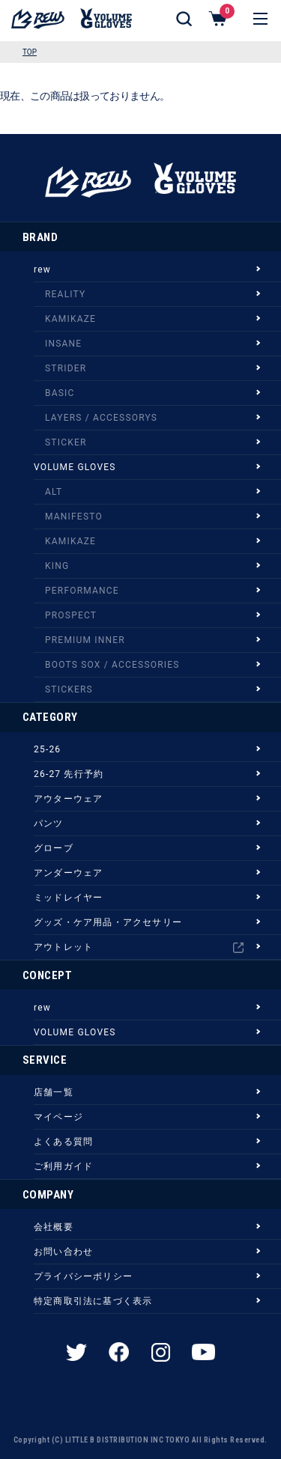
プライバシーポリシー (83, 1276)
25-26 (47, 749)
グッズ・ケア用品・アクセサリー (108, 922)
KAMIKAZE (70, 319)
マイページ (58, 1117)
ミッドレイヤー (68, 897)
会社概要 (53, 1227)
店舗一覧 (53, 1092)
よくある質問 (63, 1141)
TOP (29, 52)
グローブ (53, 848)
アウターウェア (68, 799)
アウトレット (139, 947)
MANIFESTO (74, 516)
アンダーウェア (68, 873)
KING (57, 566)
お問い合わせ (63, 1251)
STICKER (66, 442)
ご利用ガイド (63, 1166)
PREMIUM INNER (85, 640)
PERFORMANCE (82, 590)
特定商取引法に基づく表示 (93, 1301)
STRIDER (65, 368)
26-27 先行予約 (68, 774)
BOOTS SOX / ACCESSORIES (112, 665)
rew (42, 269)
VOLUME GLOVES (75, 467)
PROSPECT (71, 615)
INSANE (63, 343)
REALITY (65, 294)
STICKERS (69, 689)
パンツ (49, 823)
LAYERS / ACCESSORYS (101, 417)
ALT (53, 492)
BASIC (60, 393)
